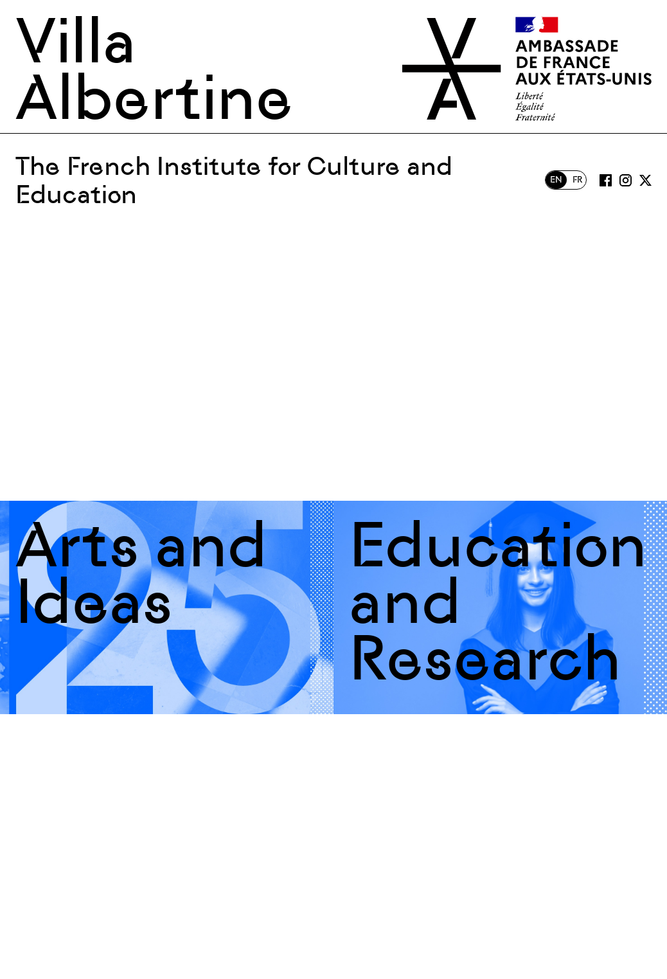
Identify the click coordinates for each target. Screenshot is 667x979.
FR (577, 179)
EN (556, 179)
